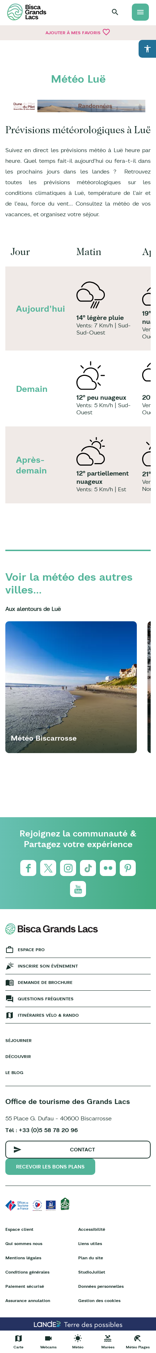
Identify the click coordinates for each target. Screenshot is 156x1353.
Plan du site (90, 1257)
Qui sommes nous (23, 1243)
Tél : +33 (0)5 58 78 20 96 (41, 1130)
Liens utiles (90, 1243)
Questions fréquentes (46, 998)
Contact (82, 1149)
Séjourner (18, 1040)
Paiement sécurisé (24, 1286)
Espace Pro (31, 949)
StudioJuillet (91, 1272)
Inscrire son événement (48, 966)
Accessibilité (91, 1229)
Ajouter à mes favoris (78, 32)
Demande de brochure (45, 982)
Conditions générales (27, 1272)
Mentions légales (23, 1257)
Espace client (19, 1229)
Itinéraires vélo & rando (48, 1015)
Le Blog (14, 1072)
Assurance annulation (27, 1300)
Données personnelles (101, 1286)
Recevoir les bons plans (50, 1166)
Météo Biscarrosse (44, 737)
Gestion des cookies (99, 1300)
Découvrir (18, 1056)
